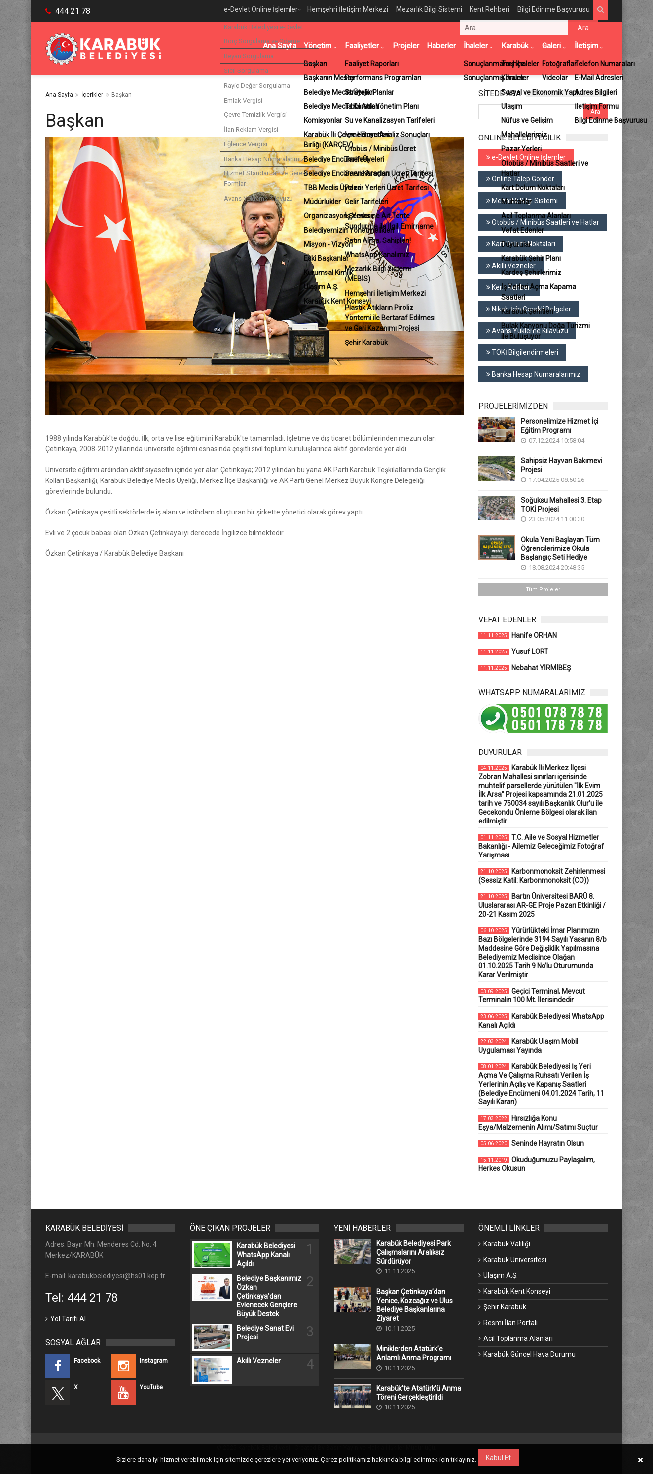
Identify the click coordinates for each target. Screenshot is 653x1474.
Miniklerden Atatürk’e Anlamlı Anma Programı (413, 1353)
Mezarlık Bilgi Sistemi (421, 11)
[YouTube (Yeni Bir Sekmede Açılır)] (143, 1392)
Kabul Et (498, 1458)
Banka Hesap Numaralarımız (533, 374)
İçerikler (92, 94)
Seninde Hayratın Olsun (531, 1143)
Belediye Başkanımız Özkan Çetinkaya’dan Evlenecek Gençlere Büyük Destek (269, 1296)
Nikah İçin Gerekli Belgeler (528, 309)
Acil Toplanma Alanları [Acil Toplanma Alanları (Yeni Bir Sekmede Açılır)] (518, 1338)
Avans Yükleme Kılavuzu (527, 331)
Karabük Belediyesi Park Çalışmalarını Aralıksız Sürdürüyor (413, 1252)
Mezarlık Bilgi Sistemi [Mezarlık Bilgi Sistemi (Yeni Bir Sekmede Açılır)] (522, 201)
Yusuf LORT (513, 651)
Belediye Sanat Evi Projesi (265, 1332)
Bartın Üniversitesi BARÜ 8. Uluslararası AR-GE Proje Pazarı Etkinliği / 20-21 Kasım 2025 (542, 905)
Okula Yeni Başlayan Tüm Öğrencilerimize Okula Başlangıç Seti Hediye (560, 548)
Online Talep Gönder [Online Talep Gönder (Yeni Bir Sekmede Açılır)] (520, 179)
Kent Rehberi (484, 11)
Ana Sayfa (59, 94)
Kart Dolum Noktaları (520, 244)
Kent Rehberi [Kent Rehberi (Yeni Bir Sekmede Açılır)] (509, 287)
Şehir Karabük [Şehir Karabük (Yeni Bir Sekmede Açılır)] (504, 1307)
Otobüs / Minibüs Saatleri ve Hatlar (542, 222)
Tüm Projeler (543, 589)
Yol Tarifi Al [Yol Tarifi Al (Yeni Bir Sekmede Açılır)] (68, 1319)
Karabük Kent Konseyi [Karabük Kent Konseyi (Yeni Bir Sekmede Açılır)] (516, 1291)
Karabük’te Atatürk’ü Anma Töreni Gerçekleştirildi (418, 1392)
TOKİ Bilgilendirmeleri (522, 352)
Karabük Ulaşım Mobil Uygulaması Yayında (528, 1045)
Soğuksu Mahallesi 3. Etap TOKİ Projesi (561, 504)
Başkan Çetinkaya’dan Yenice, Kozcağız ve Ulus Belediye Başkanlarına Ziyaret (414, 1305)
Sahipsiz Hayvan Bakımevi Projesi (561, 465)
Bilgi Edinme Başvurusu (550, 11)
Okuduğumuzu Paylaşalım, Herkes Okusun (536, 1164)
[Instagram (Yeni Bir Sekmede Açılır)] (143, 1366)
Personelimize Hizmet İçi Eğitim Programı (559, 425)
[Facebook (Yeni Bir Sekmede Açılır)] (77, 1366)
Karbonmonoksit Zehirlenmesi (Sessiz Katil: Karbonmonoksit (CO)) (541, 875)
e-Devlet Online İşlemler (248, 11)
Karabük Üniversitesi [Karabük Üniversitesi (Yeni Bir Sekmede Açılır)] (514, 1260)
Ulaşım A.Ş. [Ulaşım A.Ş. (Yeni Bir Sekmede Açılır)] (500, 1275)
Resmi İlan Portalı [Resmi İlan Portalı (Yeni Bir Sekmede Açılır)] (510, 1323)
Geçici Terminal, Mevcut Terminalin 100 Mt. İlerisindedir (531, 995)
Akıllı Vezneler (511, 266)
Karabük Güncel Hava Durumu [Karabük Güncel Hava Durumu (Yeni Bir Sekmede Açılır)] (529, 1354)
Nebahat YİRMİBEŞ (524, 668)
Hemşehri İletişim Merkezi (337, 11)
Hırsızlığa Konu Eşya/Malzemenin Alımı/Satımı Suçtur (538, 1122)
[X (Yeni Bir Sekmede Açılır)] (77, 1392)
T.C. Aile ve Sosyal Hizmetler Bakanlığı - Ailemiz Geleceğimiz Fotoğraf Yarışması (541, 846)
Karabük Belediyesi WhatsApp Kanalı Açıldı (541, 1020)
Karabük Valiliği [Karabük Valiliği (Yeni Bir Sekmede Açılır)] (506, 1244)
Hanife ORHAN (517, 635)
